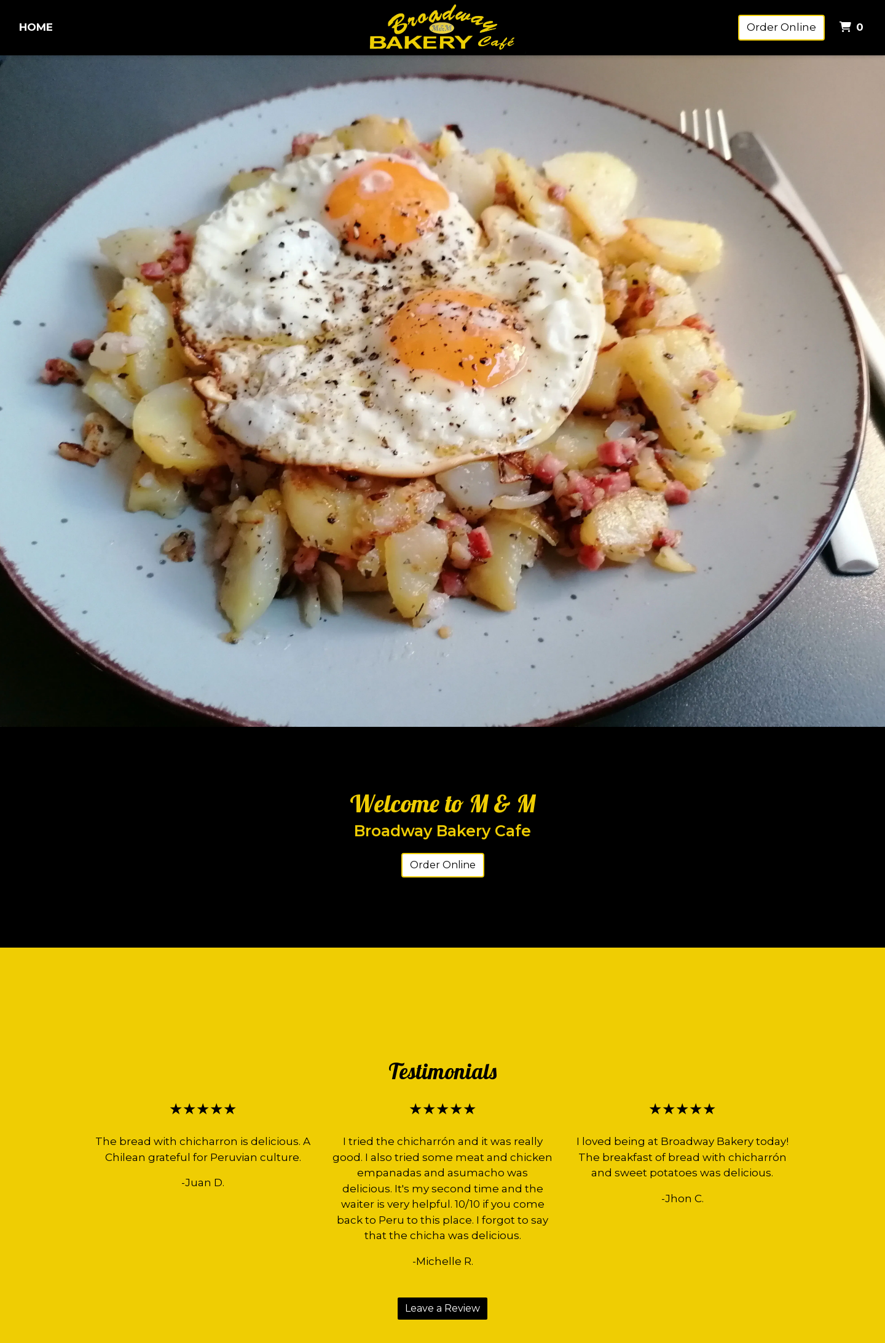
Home (36, 27)
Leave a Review (442, 1308)
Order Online (781, 27)
